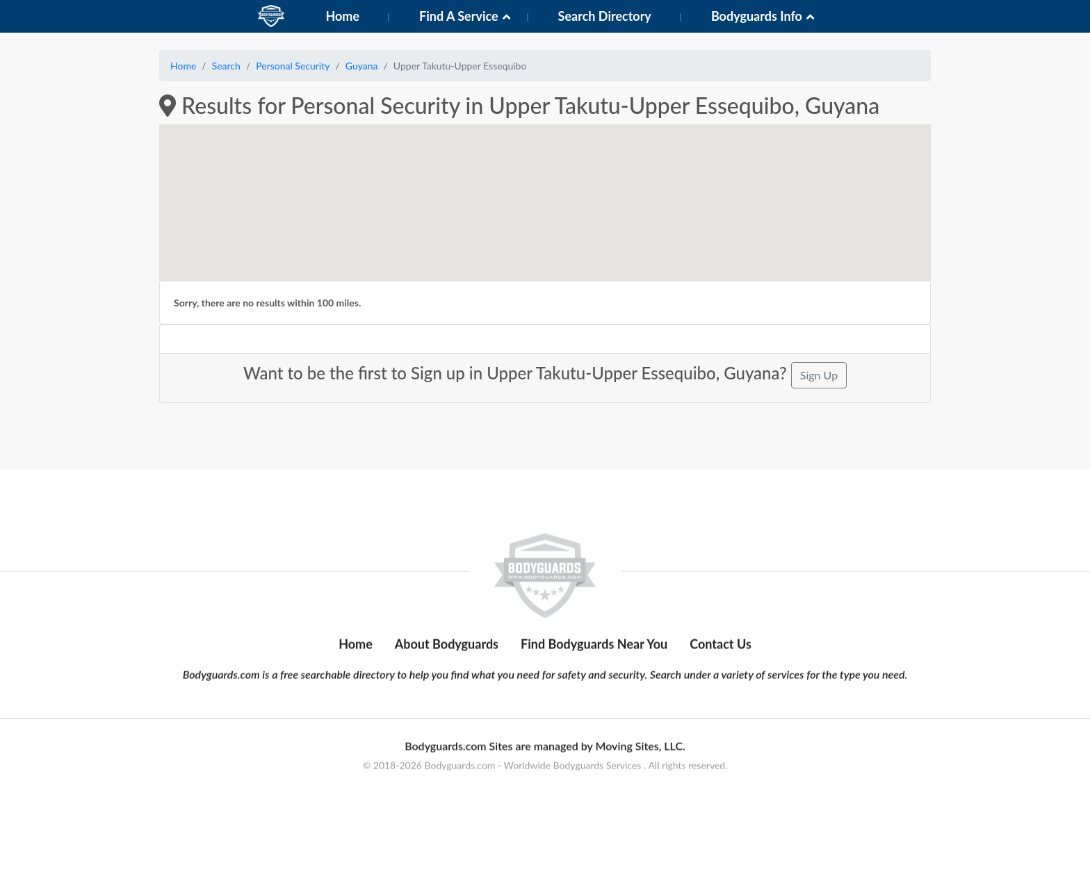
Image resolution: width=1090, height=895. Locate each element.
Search (226, 66)
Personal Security (293, 66)
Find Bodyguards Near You (594, 682)
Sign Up (819, 374)
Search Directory (604, 16)
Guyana (361, 66)
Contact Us (720, 682)
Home (342, 16)
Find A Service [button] (458, 16)
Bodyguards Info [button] (756, 16)
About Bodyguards (446, 682)
